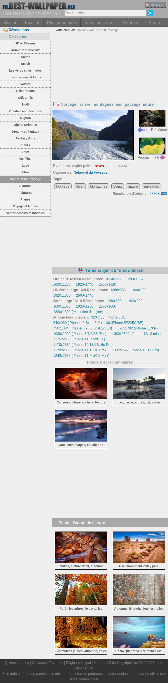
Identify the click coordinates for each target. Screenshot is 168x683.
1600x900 (138, 290)
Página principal (78, 663)
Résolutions (16, 30)
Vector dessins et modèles (25, 213)
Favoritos (56, 663)
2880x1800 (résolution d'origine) (78, 312)
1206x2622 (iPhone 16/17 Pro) (135, 350)
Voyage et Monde (25, 206)
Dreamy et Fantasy (25, 131)
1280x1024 (134, 279)
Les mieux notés (100, 22)
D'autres (25, 186)
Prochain (152, 148)
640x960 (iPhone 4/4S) (71, 323)
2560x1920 (107, 284)
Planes (25, 199)
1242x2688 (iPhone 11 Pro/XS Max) (81, 355)
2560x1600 (107, 306)
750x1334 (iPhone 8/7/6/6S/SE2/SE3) (82, 328)
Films (25, 172)
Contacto (39, 663)
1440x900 (134, 301)
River (80, 186)
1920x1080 (61, 295)
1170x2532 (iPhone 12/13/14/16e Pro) (82, 345)
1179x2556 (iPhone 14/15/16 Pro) (79, 350)
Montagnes (98, 186)
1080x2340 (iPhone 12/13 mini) (136, 334)
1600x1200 (61, 284)
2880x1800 (158, 193)
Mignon (25, 118)
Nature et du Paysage (25, 179)
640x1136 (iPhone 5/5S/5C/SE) (118, 323)
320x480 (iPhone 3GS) (109, 317)
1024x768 (113, 279)
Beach (25, 63)
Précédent (151, 121)
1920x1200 (84, 306)
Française (153, 4)
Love (25, 165)
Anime (25, 57)
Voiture (25, 84)
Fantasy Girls (25, 138)
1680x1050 (61, 306)
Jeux (25, 152)
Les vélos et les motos (25, 70)
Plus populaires (62, 22)
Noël (25, 104)
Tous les (32, 22)
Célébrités (25, 97)
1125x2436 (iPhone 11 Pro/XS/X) (79, 339)
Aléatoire (131, 22)
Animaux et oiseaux (25, 50)
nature (133, 186)
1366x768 (118, 290)
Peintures (25, 192)
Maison (10, 22)
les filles (25, 158)
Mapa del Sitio (105, 663)
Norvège (62, 186)
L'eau (117, 186)
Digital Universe (25, 125)
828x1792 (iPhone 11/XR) (137, 328)
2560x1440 (84, 295)
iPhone (153, 22)
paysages (151, 186)
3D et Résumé (25, 43)
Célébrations (25, 91)
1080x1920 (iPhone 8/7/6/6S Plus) (80, 334)
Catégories (15, 36)
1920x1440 (84, 284)
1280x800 (113, 301)
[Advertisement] (110, 66)
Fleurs (25, 145)
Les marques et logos (25, 77)
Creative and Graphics (25, 111)
